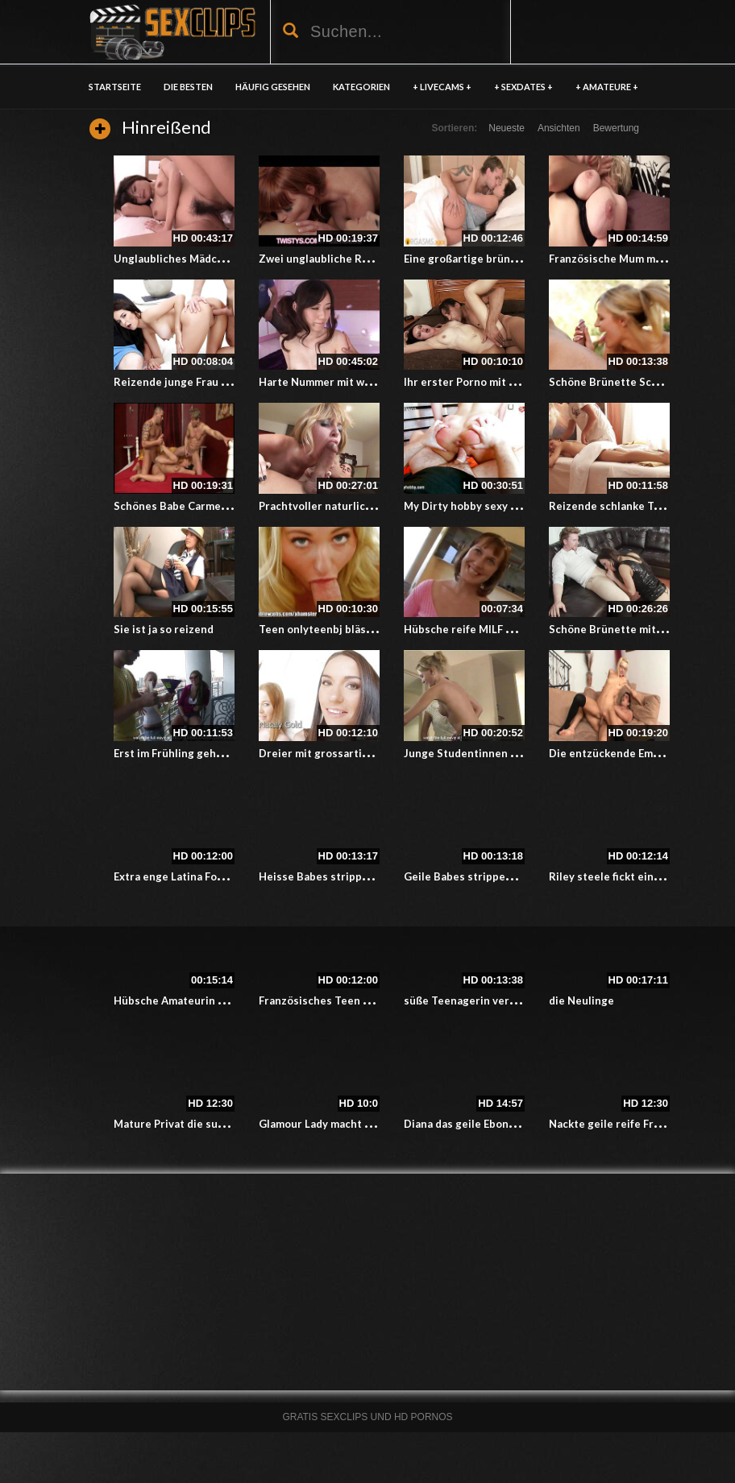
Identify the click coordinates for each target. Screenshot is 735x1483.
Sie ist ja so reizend (164, 629)
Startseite (115, 86)
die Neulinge (581, 1000)
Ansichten (559, 128)
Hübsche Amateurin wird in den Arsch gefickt (229, 1000)
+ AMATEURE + (606, 86)
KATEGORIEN (361, 86)
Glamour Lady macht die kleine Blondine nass (373, 1123)
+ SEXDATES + (523, 86)
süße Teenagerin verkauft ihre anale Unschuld (522, 1000)
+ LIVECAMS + (442, 86)
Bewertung (616, 128)
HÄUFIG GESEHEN (272, 86)
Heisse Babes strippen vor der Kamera (357, 876)
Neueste (506, 128)
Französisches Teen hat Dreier (337, 1000)
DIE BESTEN (188, 86)
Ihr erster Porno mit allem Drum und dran (509, 381)
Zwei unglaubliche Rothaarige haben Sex (363, 258)
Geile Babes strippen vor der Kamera (498, 876)
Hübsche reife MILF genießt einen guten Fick (518, 629)
